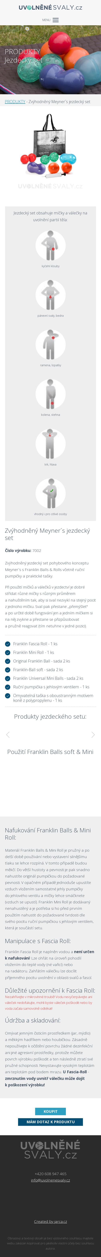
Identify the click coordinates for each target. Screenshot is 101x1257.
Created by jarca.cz (50, 1221)
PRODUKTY (15, 101)
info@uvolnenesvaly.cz (50, 1180)
